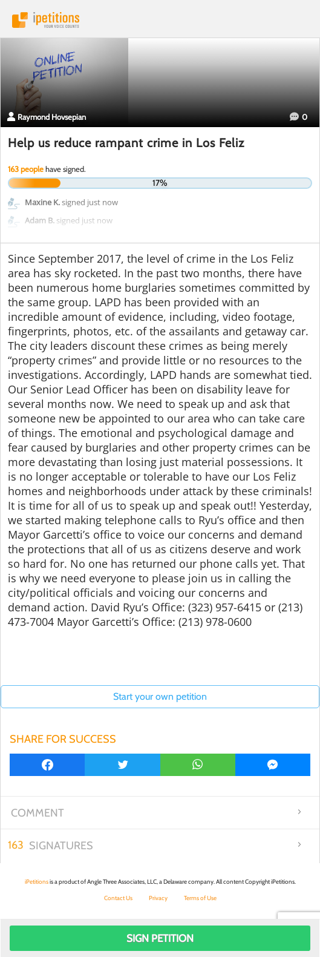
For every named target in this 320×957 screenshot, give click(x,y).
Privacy (158, 898)
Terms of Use (200, 898)
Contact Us (118, 898)
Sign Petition (160, 938)
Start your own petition (160, 696)
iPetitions (160, 20)
